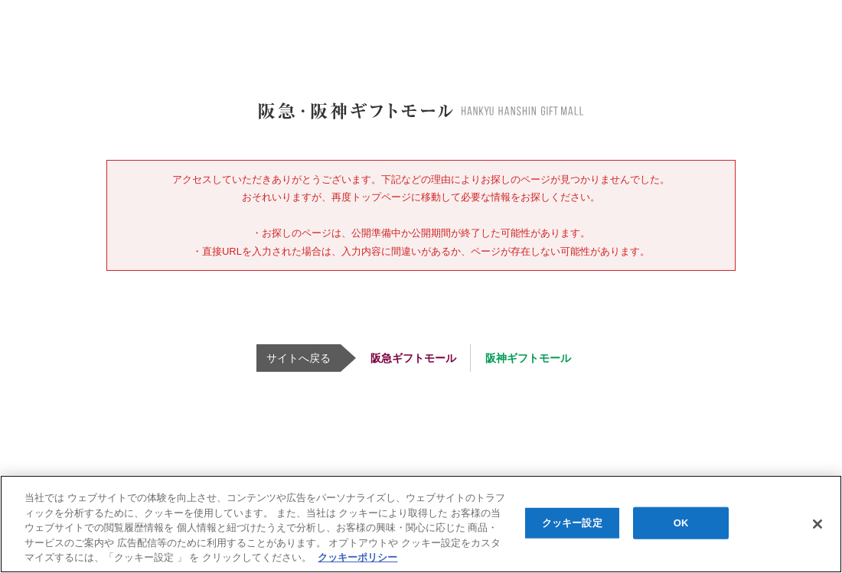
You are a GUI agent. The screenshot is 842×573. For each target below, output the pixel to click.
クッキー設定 (572, 523)
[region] (421, 524)
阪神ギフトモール (528, 358)
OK (681, 523)
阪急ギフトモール (413, 358)
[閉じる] (817, 524)
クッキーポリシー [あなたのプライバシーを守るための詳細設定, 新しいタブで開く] (357, 557)
